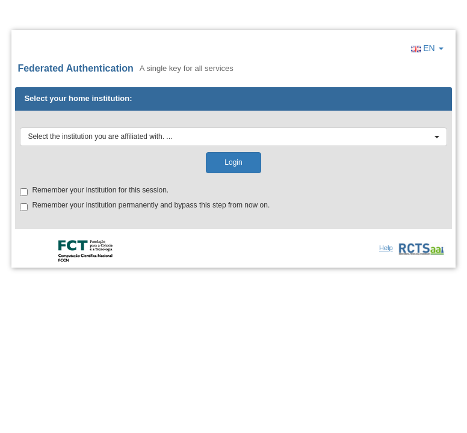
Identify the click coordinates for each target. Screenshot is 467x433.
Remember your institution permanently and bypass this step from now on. (145, 206)
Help (386, 247)
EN (427, 48)
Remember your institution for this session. (94, 191)
